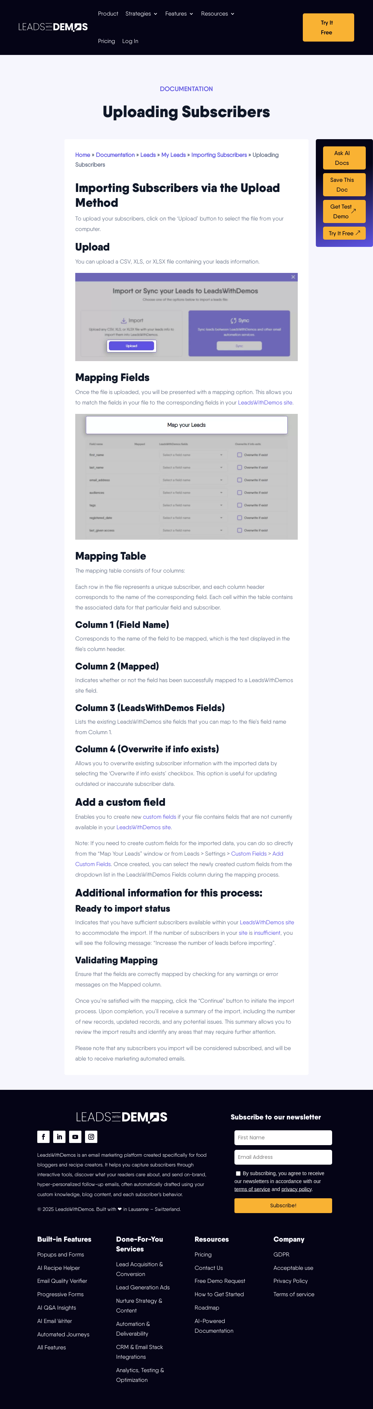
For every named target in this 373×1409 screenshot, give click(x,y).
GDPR (281, 1254)
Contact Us (209, 1267)
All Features (51, 1347)
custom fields (159, 816)
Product (108, 13)
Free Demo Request (220, 1280)
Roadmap (207, 1307)
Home (82, 154)
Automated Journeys (63, 1334)
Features (176, 13)
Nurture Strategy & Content (139, 1305)
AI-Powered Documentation (214, 1326)
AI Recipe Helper (58, 1267)
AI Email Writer (54, 1321)
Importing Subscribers (219, 154)
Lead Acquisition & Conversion (139, 1269)
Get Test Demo (341, 211)
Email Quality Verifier (62, 1280)
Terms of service (294, 1294)
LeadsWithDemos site (265, 402)
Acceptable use (293, 1267)
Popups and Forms (60, 1254)
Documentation (115, 154)
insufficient (267, 932)
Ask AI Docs (342, 158)
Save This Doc (342, 184)
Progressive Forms (60, 1294)
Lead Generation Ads (143, 1287)
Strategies (138, 13)
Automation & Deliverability (133, 1328)
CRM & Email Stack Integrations (139, 1352)
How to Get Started (219, 1294)
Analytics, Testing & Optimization (140, 1375)
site (243, 932)
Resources (214, 13)
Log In (130, 41)
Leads (148, 154)
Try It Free (327, 27)
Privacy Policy (291, 1280)
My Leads (173, 154)
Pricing (106, 41)
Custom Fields (249, 853)
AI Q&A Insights (56, 1307)
